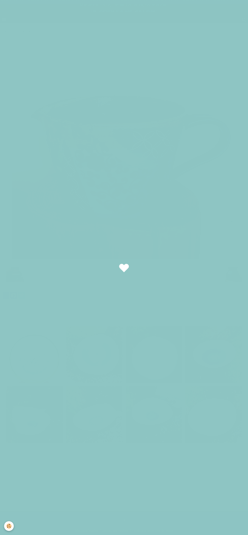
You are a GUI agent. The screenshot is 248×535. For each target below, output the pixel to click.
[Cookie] (9, 526)
